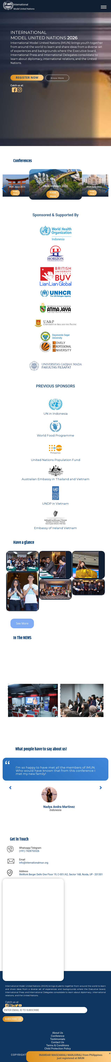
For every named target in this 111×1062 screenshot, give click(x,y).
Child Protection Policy (57, 1048)
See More (22, 623)
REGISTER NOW (27, 77)
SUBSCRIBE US (13, 1019)
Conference (57, 1036)
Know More (57, 78)
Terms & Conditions (57, 1045)
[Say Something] (33, 932)
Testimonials (57, 1039)
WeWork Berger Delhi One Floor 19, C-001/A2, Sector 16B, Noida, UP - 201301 (61, 874)
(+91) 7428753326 (29, 851)
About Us (57, 1032)
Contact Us (57, 1042)
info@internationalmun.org (33, 862)
